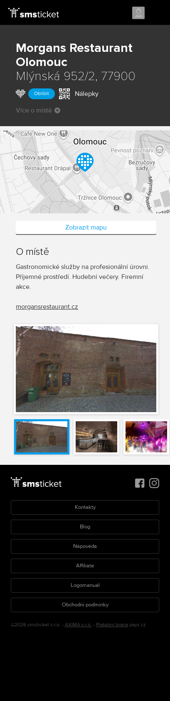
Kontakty (85, 507)
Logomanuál (85, 585)
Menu (156, 13)
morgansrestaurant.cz (47, 307)
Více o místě (38, 110)
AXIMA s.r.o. (78, 625)
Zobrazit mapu (86, 227)
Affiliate (85, 565)
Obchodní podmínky (85, 604)
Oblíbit (41, 93)
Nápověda (85, 546)
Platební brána (112, 625)
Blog (85, 526)
